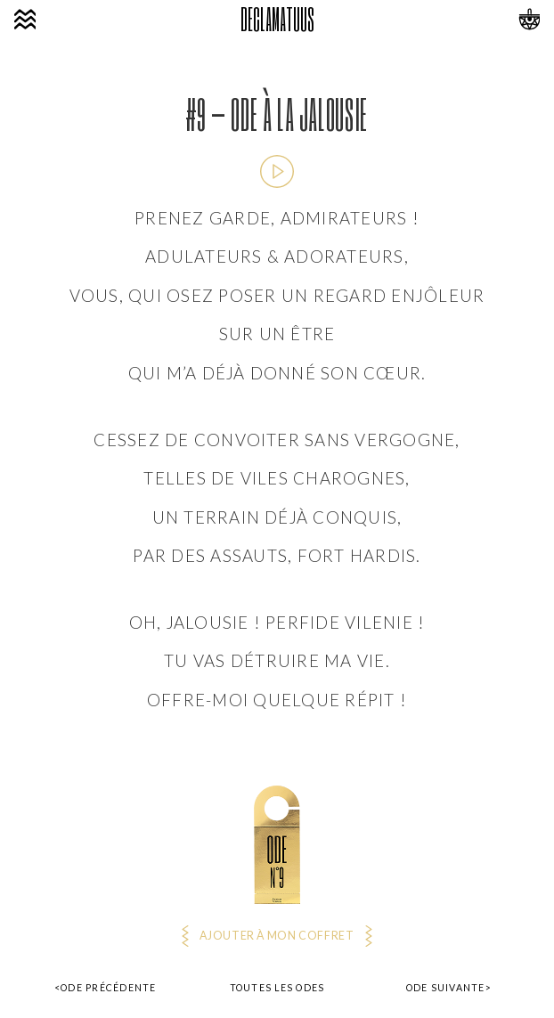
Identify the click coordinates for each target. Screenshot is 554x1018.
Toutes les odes (277, 988)
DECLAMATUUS (277, 19)
